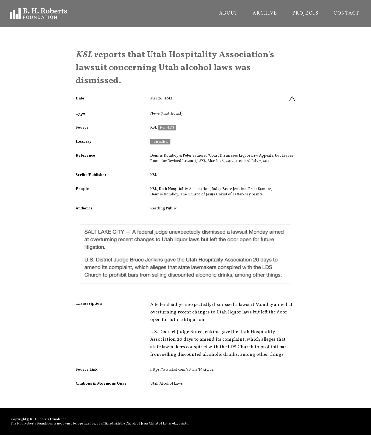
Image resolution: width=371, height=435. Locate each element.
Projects (305, 13)
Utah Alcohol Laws (166, 383)
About (228, 13)
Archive (265, 13)
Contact (346, 13)
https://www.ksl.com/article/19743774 (182, 369)
